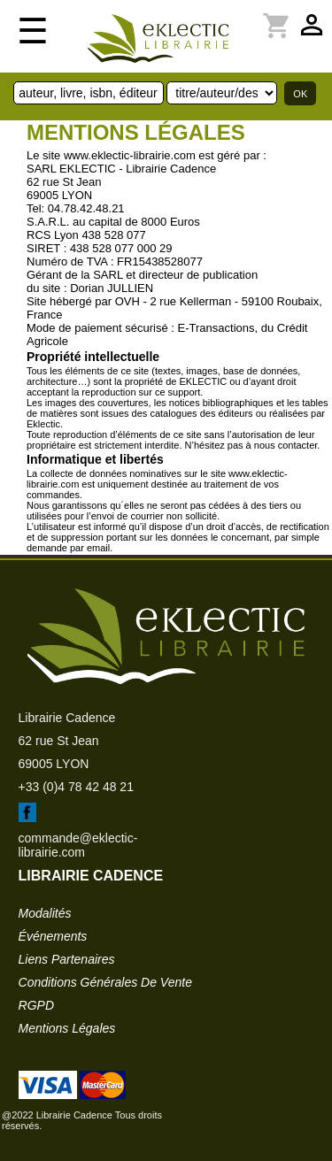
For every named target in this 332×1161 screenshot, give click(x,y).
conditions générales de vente (105, 982)
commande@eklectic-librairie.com (78, 845)
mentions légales (67, 1028)
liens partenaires (67, 959)
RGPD (36, 1005)
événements (53, 936)
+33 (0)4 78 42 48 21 (76, 787)
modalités (45, 913)
